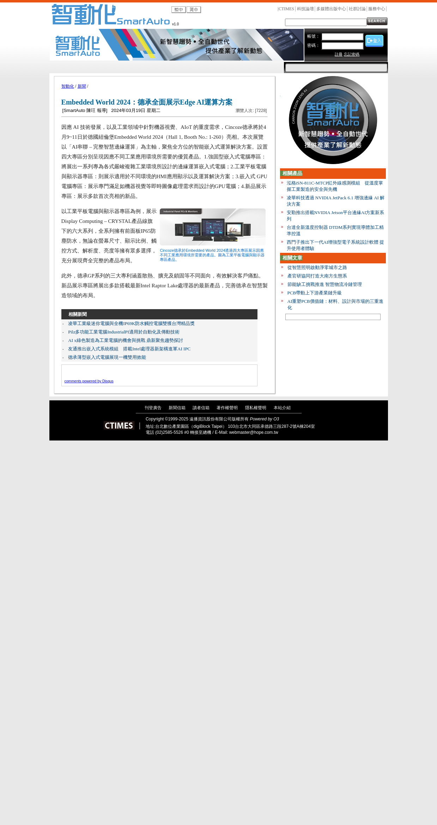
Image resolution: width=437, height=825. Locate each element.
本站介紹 (282, 407)
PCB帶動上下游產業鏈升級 (314, 292)
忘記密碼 (351, 54)
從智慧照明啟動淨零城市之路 (317, 267)
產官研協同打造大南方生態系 (317, 276)
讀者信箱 (201, 407)
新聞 (82, 86)
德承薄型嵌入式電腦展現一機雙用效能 (107, 357)
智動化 (67, 86)
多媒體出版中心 (331, 8)
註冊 (338, 54)
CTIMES (286, 8)
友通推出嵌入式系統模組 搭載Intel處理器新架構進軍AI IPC (129, 348)
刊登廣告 (153, 407)
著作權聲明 (227, 407)
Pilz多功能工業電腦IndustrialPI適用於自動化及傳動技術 (124, 332)
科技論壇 (305, 8)
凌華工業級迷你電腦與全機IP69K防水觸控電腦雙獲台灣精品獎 (131, 323)
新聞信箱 (177, 407)
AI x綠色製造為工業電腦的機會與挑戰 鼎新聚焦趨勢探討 (125, 340)
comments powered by (89, 381)
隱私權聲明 (255, 407)
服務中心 (376, 8)
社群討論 (357, 8)
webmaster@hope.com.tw (253, 432)
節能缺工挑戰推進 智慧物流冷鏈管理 (324, 284)
